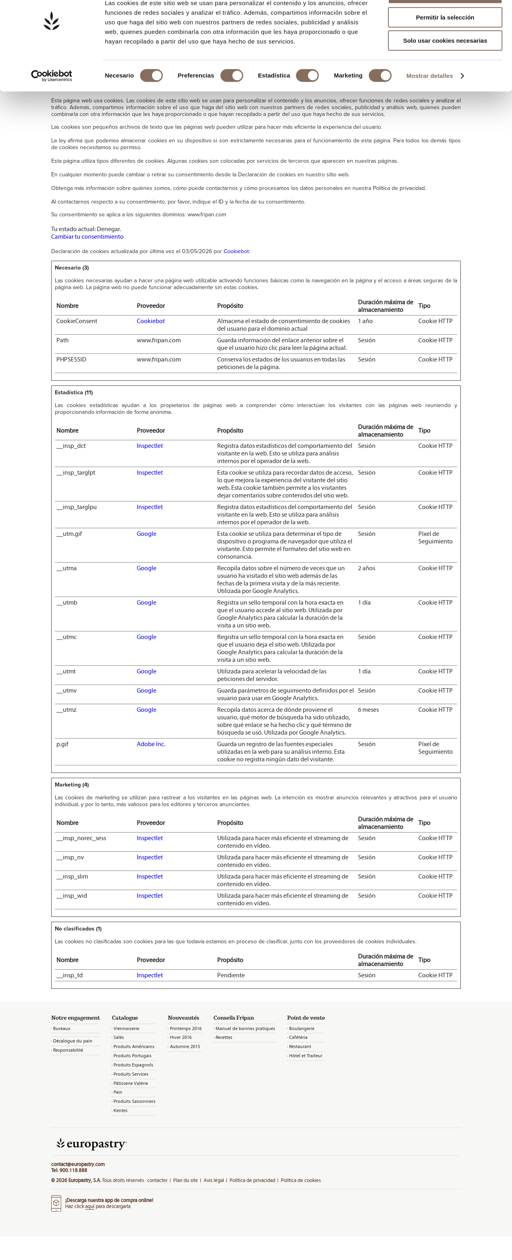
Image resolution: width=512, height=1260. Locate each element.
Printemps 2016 (186, 1028)
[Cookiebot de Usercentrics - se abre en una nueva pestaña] (52, 102)
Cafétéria (298, 1037)
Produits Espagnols (133, 1065)
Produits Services (131, 1074)
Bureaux (61, 1028)
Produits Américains (134, 1046)
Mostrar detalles (429, 101)
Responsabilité (68, 1050)
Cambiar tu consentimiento (87, 236)
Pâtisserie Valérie (131, 1083)
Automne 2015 (185, 1046)
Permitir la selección (445, 43)
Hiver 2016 (181, 1037)
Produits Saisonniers (135, 1101)
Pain (118, 1092)
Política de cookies (301, 1180)
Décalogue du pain (72, 1041)
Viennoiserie (126, 1028)
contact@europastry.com (78, 1164)
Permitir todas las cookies (445, 19)
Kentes (121, 1110)
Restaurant (300, 1046)
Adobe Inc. (151, 744)
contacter (157, 1180)
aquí (89, 1206)
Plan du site (185, 1180)
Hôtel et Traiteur (305, 1055)
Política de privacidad (252, 1180)
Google (146, 533)
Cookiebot (236, 251)
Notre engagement (75, 1018)
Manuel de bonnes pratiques (245, 1028)
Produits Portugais (133, 1055)
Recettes (224, 1037)
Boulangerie (301, 1028)
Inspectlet (150, 445)
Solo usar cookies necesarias (445, 66)
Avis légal (214, 1180)
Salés (119, 1037)
